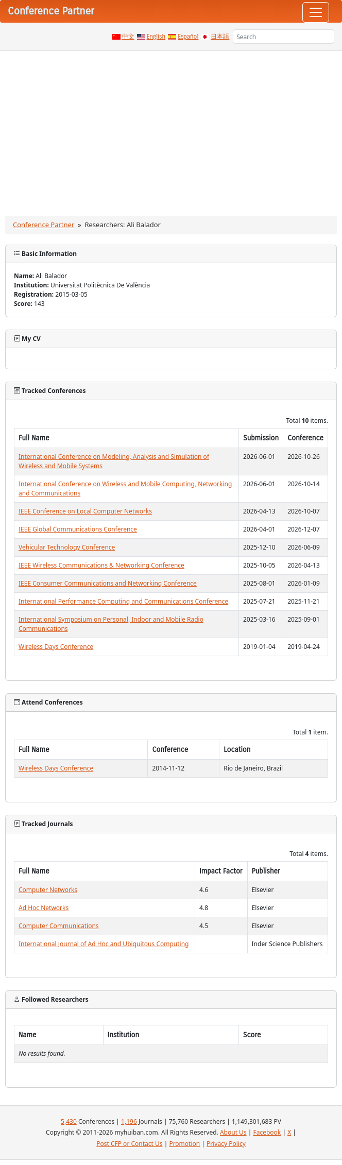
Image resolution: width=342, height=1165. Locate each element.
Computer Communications (59, 925)
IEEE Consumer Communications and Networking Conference (108, 583)
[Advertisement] (171, 128)
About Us (233, 1132)
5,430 (69, 1121)
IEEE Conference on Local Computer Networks (85, 511)
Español (188, 36)
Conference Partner (43, 224)
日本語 (220, 36)
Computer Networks (48, 889)
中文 (128, 36)
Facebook (267, 1132)
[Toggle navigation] (315, 12)
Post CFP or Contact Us (129, 1143)
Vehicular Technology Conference (67, 547)
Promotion (184, 1143)
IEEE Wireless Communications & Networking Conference (101, 565)
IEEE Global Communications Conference (78, 529)
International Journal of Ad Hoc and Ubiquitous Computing (104, 943)
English (156, 36)
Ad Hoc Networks (44, 907)
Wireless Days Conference (56, 646)
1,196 (129, 1121)
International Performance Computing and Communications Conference (123, 601)
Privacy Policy (226, 1143)
